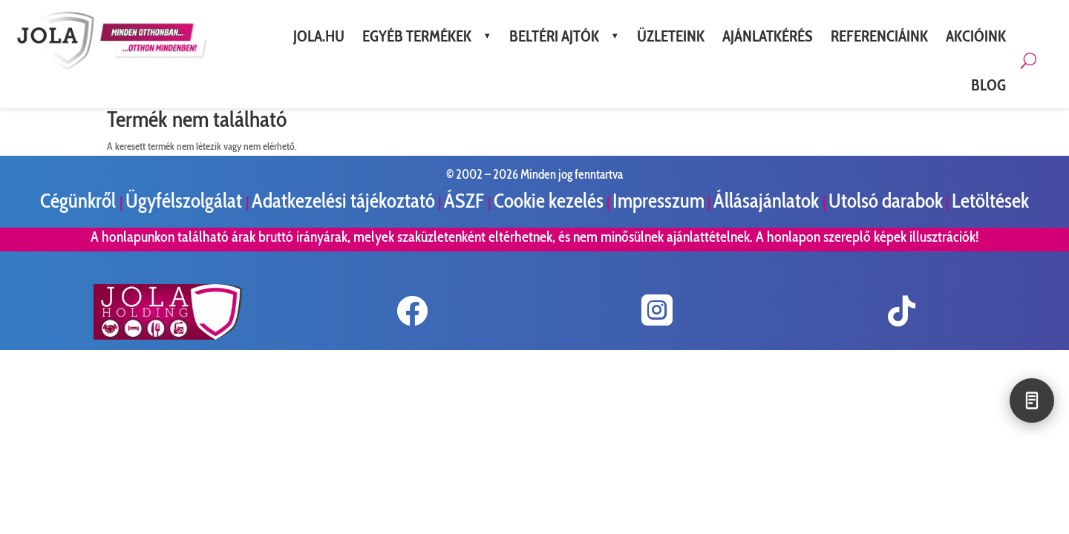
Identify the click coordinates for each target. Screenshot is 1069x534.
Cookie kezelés (549, 200)
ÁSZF (466, 200)
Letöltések (990, 200)
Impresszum (658, 200)
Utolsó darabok (885, 200)
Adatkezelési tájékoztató (343, 200)
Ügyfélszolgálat (185, 200)
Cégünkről (80, 200)
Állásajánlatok (768, 200)
